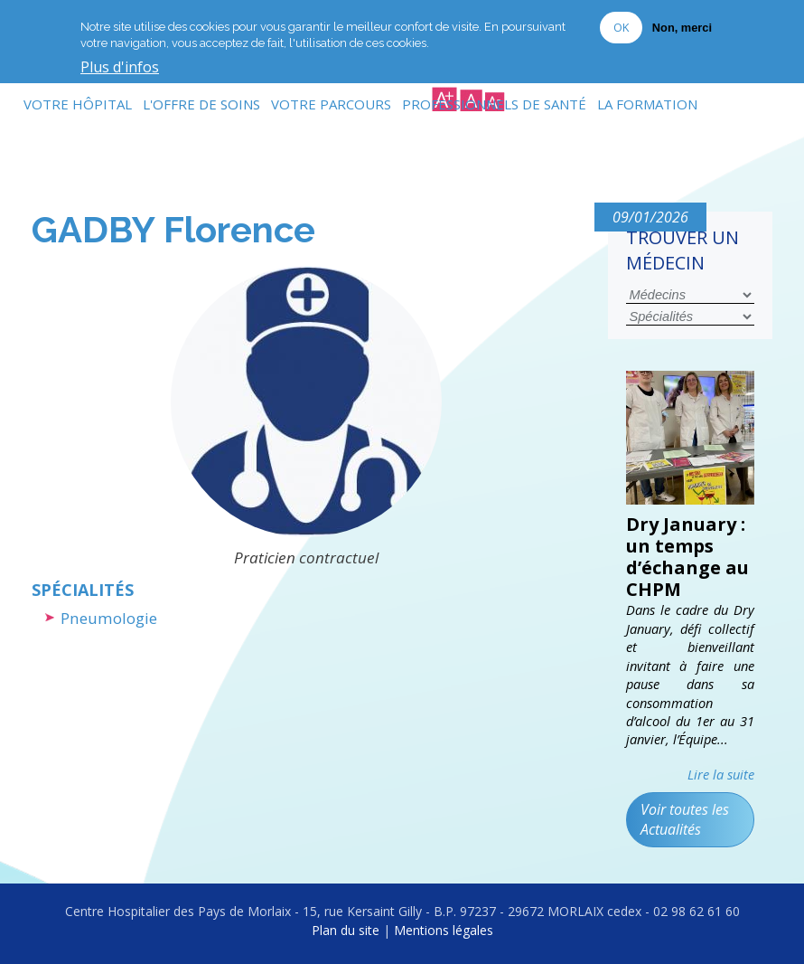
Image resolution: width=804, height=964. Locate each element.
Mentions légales (443, 930)
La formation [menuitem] (647, 104)
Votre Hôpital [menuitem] (77, 104)
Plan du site (345, 930)
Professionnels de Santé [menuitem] (494, 104)
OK (621, 22)
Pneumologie (109, 618)
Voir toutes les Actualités (684, 819)
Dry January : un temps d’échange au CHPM (687, 556)
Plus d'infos (119, 63)
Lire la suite (720, 774)
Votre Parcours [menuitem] (331, 104)
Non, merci (682, 23)
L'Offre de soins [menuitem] (201, 104)
